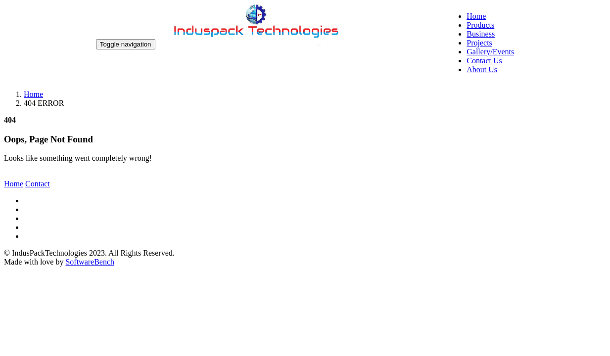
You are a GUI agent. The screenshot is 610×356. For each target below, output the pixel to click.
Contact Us (484, 60)
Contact (37, 183)
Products (480, 25)
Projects (479, 43)
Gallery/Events (490, 51)
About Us (482, 69)
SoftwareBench (89, 262)
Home (476, 16)
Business (481, 34)
